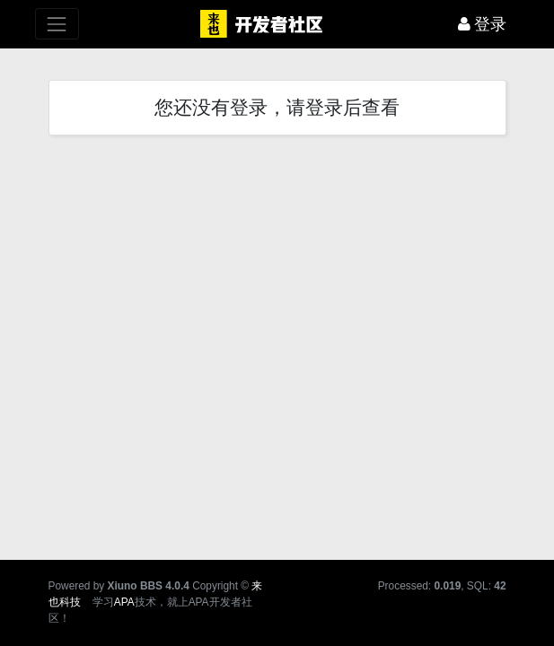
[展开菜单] (57, 23)
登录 (482, 24)
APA (124, 602)
